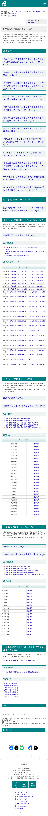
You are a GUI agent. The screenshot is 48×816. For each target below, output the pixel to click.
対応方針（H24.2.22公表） (37, 326)
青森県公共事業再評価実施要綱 (18, 418)
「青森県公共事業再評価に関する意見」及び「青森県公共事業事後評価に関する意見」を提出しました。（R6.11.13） (23, 166)
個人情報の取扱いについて (25, 797)
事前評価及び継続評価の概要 (19, 235)
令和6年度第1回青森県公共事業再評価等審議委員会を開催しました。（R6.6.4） (23, 188)
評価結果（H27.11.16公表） (19, 306)
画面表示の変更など (23, 804)
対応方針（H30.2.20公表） (37, 297)
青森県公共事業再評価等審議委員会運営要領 (22, 426)
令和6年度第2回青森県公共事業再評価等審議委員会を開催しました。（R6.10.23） (23, 178)
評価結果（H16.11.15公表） (19, 360)
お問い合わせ (8, 730)
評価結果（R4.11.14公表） (19, 280)
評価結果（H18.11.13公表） (19, 350)
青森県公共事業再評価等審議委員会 (23, 406)
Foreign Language (22, 806)
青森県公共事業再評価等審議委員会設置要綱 (22, 424)
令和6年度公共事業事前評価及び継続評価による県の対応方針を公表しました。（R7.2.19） (23, 142)
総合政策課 (36, 11)
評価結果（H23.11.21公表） (19, 326)
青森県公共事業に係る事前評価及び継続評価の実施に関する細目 (24, 252)
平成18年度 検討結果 (11, 697)
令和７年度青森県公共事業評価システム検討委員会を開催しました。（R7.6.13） (23, 130)
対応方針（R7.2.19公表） (37, 274)
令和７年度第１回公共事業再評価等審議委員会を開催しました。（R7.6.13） (23, 119)
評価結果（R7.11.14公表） (19, 271)
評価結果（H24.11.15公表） (19, 321)
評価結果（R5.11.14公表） (19, 277)
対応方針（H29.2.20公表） (37, 302)
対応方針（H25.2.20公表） (37, 321)
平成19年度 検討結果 (11, 695)
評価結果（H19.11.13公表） (19, 345)
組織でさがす (19, 11)
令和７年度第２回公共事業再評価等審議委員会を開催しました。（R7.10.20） (23, 108)
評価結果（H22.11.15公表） (19, 331)
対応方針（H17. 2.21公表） (37, 360)
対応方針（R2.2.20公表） (37, 289)
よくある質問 (21, 808)
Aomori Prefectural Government (24, 812)
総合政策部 (28, 11)
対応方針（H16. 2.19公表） (37, 364)
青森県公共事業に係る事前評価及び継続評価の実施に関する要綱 (24, 248)
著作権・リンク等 (22, 799)
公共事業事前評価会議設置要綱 (17, 255)
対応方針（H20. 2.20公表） (37, 345)
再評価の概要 (12, 398)
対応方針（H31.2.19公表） (37, 292)
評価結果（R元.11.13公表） (19, 289)
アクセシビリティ (22, 801)
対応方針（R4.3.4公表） (37, 283)
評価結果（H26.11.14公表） (19, 311)
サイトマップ (21, 794)
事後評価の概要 (13, 546)
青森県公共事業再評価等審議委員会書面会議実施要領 (24, 428)
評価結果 (36, 444)
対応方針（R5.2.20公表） (37, 280)
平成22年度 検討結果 (11, 689)
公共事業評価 (12, 16)
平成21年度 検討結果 (11, 691)
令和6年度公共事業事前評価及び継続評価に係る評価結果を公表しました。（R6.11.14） (23, 154)
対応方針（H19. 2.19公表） (37, 350)
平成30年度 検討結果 (11, 687)
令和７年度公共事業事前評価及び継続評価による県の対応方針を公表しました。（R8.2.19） (23, 61)
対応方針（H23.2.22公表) (37, 331)
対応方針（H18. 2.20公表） (37, 355)
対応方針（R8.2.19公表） (37, 271)
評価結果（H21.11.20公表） (19, 335)
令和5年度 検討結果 (10, 683)
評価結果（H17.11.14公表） (19, 355)
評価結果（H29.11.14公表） (19, 297)
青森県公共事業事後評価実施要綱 (18, 567)
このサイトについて (23, 792)
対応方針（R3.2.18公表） (37, 286)
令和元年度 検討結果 (11, 685)
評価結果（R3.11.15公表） (19, 283)
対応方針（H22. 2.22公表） (37, 335)
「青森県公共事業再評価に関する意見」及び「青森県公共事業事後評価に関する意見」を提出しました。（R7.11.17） (23, 86)
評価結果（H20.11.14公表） (19, 340)
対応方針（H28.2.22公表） (37, 306)
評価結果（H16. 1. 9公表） (19, 364)
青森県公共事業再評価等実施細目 (19, 420)
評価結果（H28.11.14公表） (19, 302)
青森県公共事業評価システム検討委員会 (20, 661)
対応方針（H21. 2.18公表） (37, 340)
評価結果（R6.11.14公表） (19, 274)
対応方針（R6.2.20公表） (37, 277)
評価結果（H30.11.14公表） (19, 292)
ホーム (11, 11)
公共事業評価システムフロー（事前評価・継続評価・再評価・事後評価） (23, 209)
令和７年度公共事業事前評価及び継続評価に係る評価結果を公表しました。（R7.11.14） (23, 98)
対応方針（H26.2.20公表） (37, 316)
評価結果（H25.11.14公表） (19, 316)
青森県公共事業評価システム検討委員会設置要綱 (23, 672)
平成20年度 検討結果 (11, 693)
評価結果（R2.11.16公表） (19, 286)
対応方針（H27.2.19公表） (37, 311)
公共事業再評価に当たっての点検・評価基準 (22, 422)
